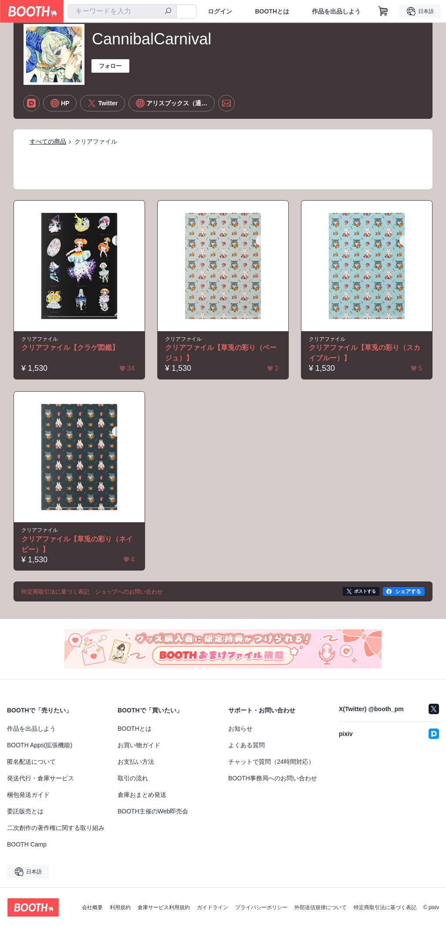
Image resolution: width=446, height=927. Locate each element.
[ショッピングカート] (383, 11)
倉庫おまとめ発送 (142, 794)
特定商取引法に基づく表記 (385, 907)
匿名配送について (31, 761)
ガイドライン (212, 907)
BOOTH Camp (27, 844)
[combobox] (122, 11)
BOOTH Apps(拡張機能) (39, 745)
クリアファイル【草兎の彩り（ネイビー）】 (77, 544)
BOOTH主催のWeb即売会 (153, 811)
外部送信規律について (320, 907)
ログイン (220, 11)
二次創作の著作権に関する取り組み (56, 827)
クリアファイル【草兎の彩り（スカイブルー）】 (364, 353)
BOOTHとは (272, 11)
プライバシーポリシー (261, 907)
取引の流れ (133, 778)
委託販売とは (25, 811)
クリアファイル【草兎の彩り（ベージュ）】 (221, 353)
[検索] (168, 12)
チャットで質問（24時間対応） (271, 761)
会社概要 (92, 907)
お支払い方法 (136, 761)
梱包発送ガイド (28, 794)
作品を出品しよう (336, 11)
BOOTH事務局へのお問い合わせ (272, 778)
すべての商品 (48, 141)
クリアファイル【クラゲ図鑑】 (70, 347)
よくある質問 (246, 745)
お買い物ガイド (139, 745)
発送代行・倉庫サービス (40, 778)
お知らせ (240, 728)
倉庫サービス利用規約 (164, 907)
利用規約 (120, 907)
